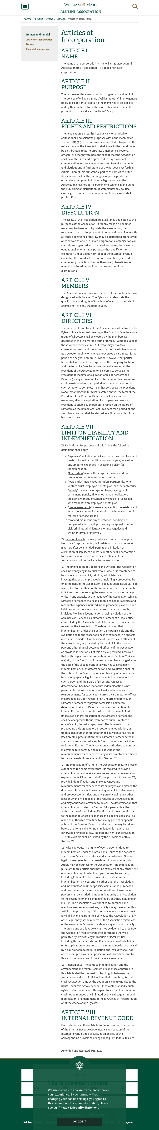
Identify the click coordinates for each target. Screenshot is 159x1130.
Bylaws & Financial (55, 19)
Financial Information (37, 49)
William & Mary (33, 1122)
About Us (38, 19)
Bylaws (30, 44)
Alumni (27, 19)
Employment (127, 1122)
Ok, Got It (79, 1124)
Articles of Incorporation (39, 39)
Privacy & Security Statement (79, 1110)
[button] (135, 6)
